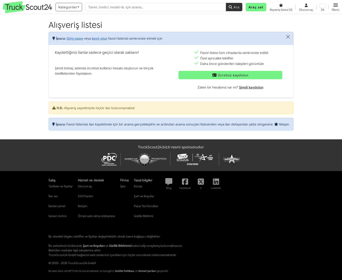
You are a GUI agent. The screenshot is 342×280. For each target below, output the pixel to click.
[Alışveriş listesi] (281, 7)
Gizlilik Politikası (124, 271)
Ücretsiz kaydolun (230, 75)
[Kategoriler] (69, 7)
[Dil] (322, 7)
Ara (234, 7)
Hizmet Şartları (147, 271)
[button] (335, 7)
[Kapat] (288, 37)
